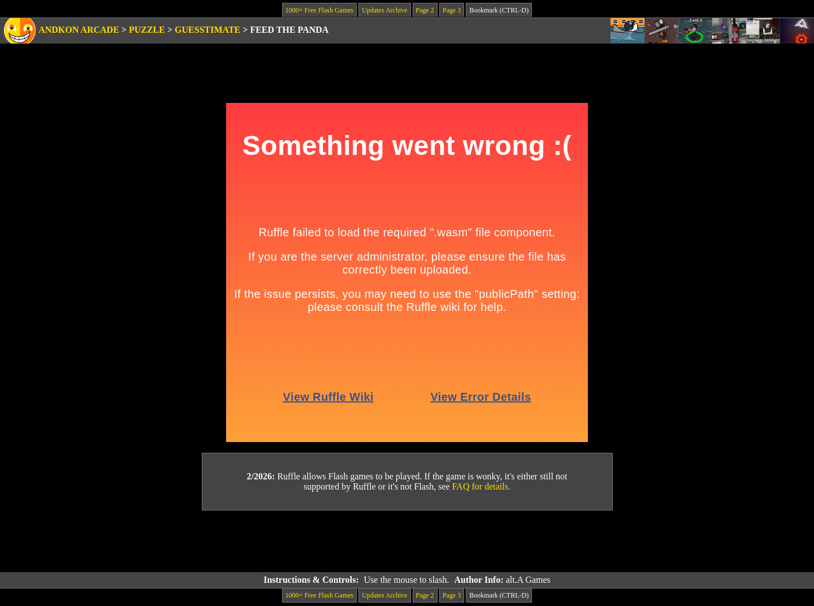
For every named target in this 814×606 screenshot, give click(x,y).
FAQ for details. (481, 486)
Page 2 (425, 10)
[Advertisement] (407, 541)
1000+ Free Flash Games (319, 10)
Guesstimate (207, 29)
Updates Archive (384, 10)
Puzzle (147, 29)
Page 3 (452, 10)
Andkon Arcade (78, 29)
